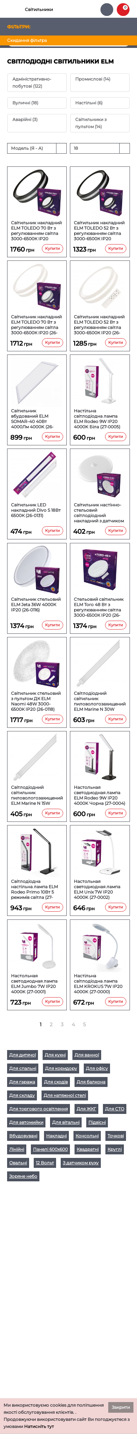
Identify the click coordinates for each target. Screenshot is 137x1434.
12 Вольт (45, 1162)
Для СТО (114, 1108)
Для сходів (56, 1081)
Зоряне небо (23, 1176)
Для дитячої (22, 1054)
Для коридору (61, 1068)
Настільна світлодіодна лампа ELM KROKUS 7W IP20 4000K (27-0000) (98, 983)
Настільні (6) (89, 102)
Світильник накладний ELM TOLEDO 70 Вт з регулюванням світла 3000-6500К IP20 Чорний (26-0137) (36, 230)
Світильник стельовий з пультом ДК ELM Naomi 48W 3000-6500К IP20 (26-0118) (36, 701)
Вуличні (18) (25, 102)
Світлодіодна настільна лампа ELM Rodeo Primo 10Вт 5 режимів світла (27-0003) (34, 889)
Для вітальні (66, 1122)
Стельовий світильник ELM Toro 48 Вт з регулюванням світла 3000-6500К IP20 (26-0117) (99, 607)
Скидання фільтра (27, 40)
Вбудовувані (23, 1135)
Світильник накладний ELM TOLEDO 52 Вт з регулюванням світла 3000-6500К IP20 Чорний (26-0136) (99, 230)
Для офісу (97, 1068)
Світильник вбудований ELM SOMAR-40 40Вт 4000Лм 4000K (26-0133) (32, 418)
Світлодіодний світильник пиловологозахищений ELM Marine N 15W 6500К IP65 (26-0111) (37, 795)
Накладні (56, 1135)
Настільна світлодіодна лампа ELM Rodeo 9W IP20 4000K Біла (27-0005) (97, 418)
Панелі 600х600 (50, 1149)
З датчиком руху (81, 1162)
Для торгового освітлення (38, 1108)
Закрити (121, 1407)
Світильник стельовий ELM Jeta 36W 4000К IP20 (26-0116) (36, 604)
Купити (52, 248)
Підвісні (97, 1122)
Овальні (18, 1162)
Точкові (116, 1135)
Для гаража (22, 1081)
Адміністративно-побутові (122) (31, 82)
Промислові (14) (92, 79)
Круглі (115, 1149)
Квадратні (88, 1149)
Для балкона (91, 1081)
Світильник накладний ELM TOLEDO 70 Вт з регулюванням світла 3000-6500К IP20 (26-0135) (36, 324)
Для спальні (22, 1068)
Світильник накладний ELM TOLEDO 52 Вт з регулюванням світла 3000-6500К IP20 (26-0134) (99, 324)
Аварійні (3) (25, 119)
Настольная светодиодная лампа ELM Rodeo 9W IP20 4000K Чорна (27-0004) (99, 795)
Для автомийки (26, 1122)
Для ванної (87, 1054)
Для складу (22, 1095)
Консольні (87, 1135)
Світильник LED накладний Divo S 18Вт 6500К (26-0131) (36, 510)
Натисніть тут (39, 1426)
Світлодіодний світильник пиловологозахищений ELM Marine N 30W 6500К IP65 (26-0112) (100, 701)
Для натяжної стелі (65, 1095)
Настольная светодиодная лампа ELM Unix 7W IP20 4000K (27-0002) (97, 889)
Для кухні (55, 1054)
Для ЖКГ (86, 1108)
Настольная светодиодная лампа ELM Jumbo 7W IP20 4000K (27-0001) (34, 983)
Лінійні (16, 1149)
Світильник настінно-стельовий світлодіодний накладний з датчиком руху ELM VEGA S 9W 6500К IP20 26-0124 (99, 512)
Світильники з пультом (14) (90, 123)
